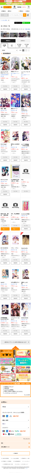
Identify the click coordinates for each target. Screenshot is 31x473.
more (26, 468)
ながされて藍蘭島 (8, 389)
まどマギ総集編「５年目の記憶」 (25, 145)
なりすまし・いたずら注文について (22, 464)
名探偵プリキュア (8, 386)
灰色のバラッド (14, 71)
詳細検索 (28, 15)
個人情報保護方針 (17, 461)
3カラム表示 (23, 50)
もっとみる (27, 394)
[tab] (11, 45)
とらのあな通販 (4, 20)
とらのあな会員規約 (15, 458)
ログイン (24, 7)
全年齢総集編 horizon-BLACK (5, 318)
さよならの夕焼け (25, 214)
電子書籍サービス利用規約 (6, 461)
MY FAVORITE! (4, 248)
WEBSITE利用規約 (6, 458)
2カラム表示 (26, 50)
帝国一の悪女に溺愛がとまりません (13, 391)
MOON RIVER (24, 318)
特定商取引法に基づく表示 (8, 464)
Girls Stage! (4, 144)
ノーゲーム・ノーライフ (10, 393)
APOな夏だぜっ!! (15, 282)
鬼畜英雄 (6, 388)
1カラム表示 (29, 50)
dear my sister (4, 179)
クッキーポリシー (27, 461)
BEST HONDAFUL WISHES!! (24, 110)
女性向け (27, 11)
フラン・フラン (14, 248)
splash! (2, 282)
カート (5, 229)
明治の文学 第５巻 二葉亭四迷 (5, 214)
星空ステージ (14, 108)
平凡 (22, 179)
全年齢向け (3, 11)
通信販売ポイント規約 (25, 458)
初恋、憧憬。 (4, 108)
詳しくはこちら (26, 438)
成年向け (9, 11)
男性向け (21, 11)
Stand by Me (24, 248)
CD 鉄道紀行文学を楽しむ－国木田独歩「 (15, 181)
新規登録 (19, 7)
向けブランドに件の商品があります (15, 342)
